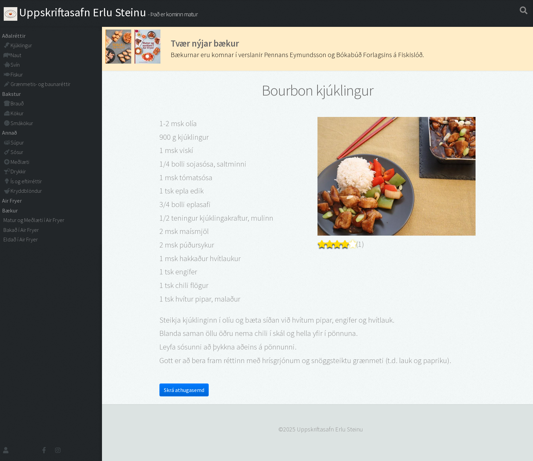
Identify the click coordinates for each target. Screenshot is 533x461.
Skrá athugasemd (184, 390)
